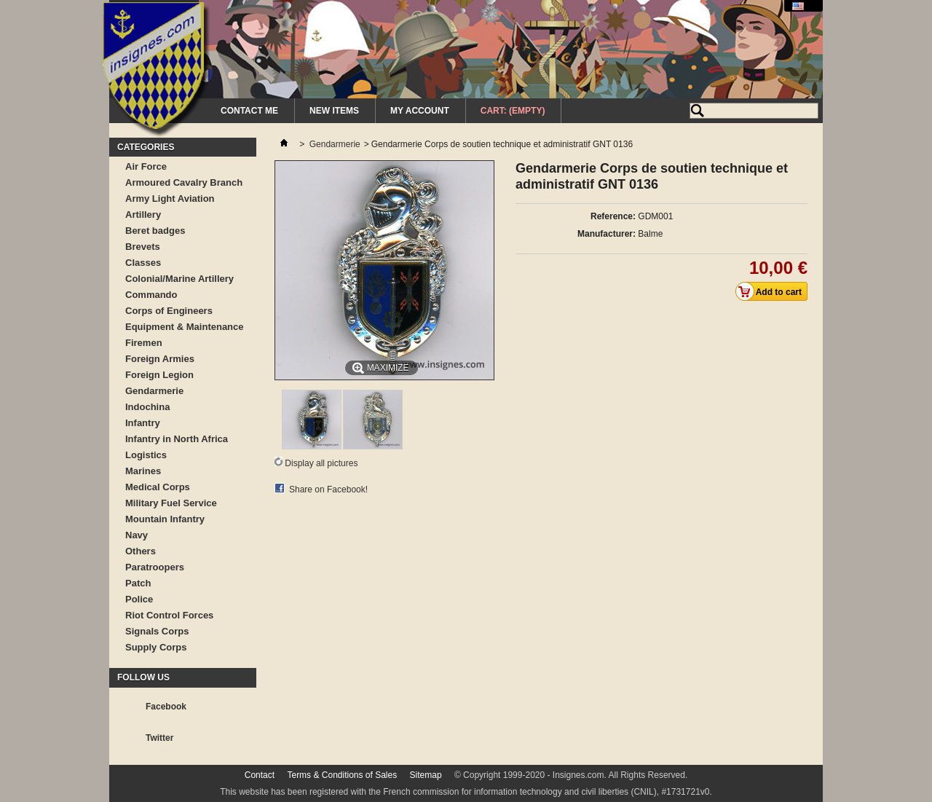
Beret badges (155, 230)
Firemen (143, 342)
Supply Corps (156, 647)
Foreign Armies (159, 358)
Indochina (147, 406)
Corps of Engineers (169, 310)
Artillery (143, 214)
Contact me (249, 111)
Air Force (146, 166)
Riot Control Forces (169, 615)
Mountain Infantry (165, 519)
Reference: (613, 216)
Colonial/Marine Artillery (179, 278)
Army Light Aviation (170, 198)
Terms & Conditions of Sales (342, 775)
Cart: (513, 111)
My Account (419, 111)
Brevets (142, 246)
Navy (136, 535)
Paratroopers (154, 567)
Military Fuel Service (171, 503)
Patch (138, 583)
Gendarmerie (154, 390)
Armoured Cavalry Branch (183, 182)
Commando (151, 294)
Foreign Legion (159, 374)
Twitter (159, 738)
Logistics (146, 454)
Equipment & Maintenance (184, 326)
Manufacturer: (606, 234)
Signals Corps (157, 631)
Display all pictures (321, 463)
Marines (143, 470)
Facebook (166, 706)
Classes (143, 262)
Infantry (142, 422)
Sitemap (426, 775)
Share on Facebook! (328, 489)
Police (139, 599)
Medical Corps (157, 486)
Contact (260, 775)
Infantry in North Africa (176, 438)
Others (140, 551)
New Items (334, 111)
